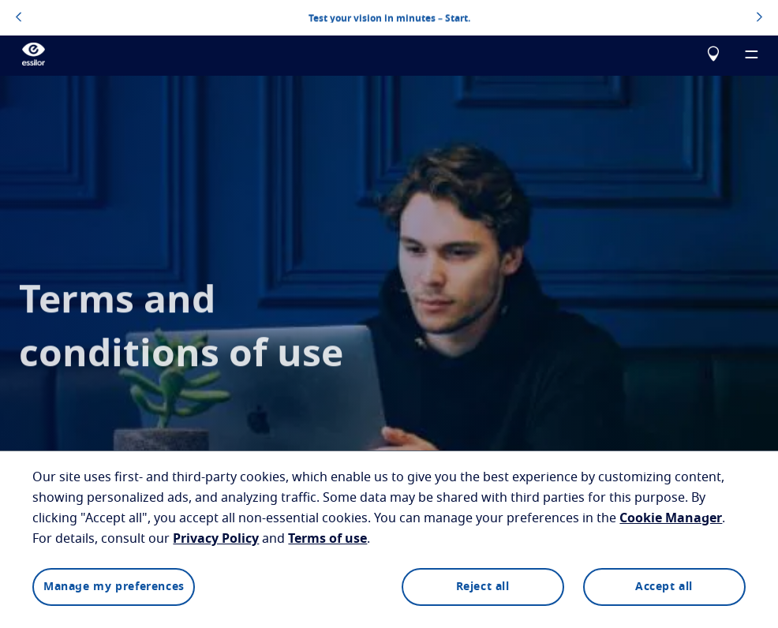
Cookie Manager (670, 518)
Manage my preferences (114, 586)
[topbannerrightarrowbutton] (759, 18)
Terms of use (327, 539)
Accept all (664, 586)
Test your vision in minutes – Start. (389, 17)
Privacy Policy (216, 539)
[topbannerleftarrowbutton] (18, 18)
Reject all (483, 586)
